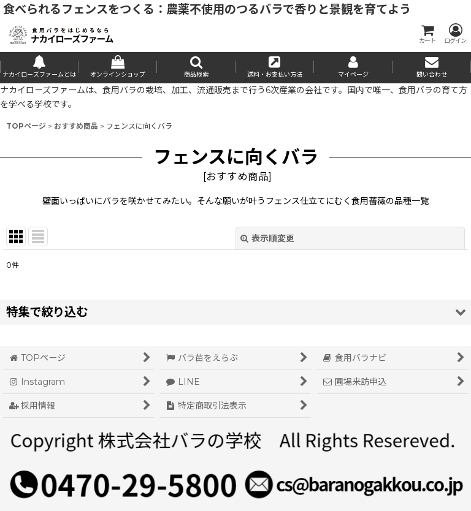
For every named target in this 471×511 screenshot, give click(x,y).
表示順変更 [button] (267, 238)
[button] (196, 67)
